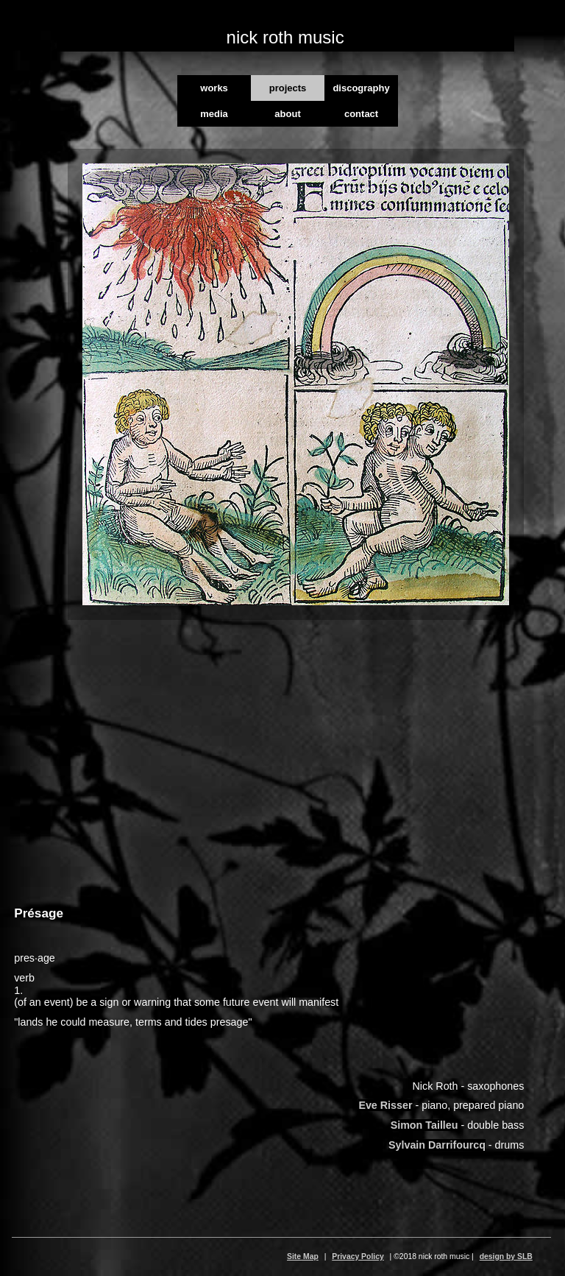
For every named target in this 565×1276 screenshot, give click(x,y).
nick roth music (285, 37)
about (287, 113)
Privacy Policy (357, 1256)
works (214, 88)
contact (361, 113)
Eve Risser (385, 1105)
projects (288, 88)
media (214, 113)
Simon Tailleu (424, 1125)
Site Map (303, 1256)
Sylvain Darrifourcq (437, 1145)
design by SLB (506, 1256)
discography (361, 88)
